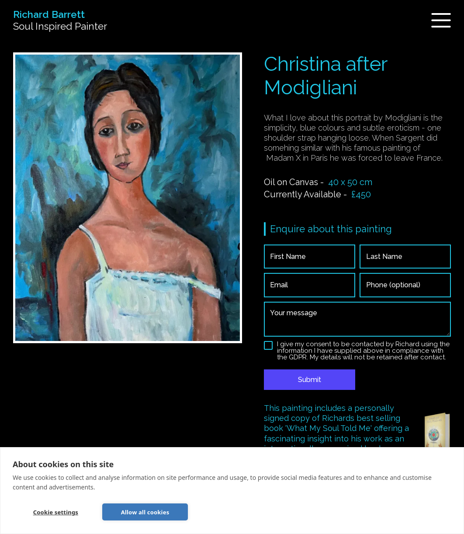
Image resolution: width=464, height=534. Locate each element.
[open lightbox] (127, 198)
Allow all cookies (145, 512)
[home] (60, 20)
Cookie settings (55, 512)
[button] (436, 20)
